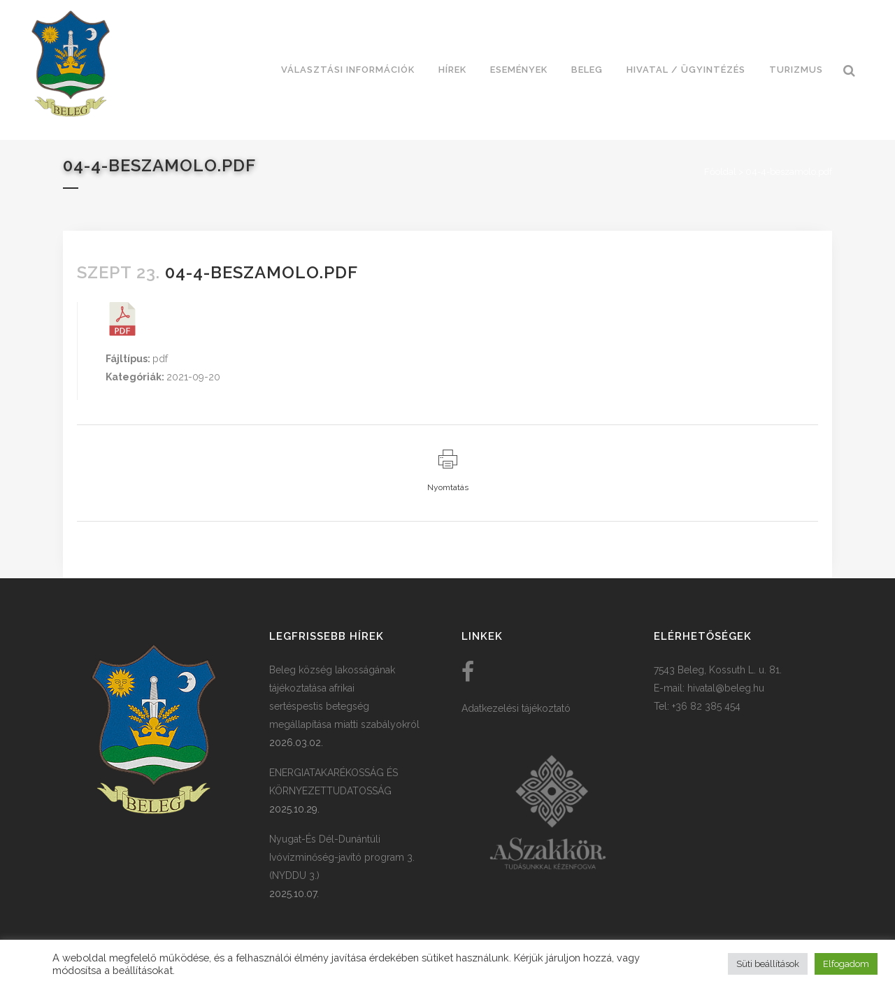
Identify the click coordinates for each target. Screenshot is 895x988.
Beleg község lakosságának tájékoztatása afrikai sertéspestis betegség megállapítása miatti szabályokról (344, 697)
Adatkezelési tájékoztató (516, 708)
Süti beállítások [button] (767, 964)
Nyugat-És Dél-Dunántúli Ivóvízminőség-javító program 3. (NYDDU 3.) (342, 857)
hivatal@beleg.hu (725, 688)
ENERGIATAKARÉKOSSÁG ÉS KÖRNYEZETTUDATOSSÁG (333, 781)
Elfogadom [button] (846, 964)
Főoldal (720, 171)
